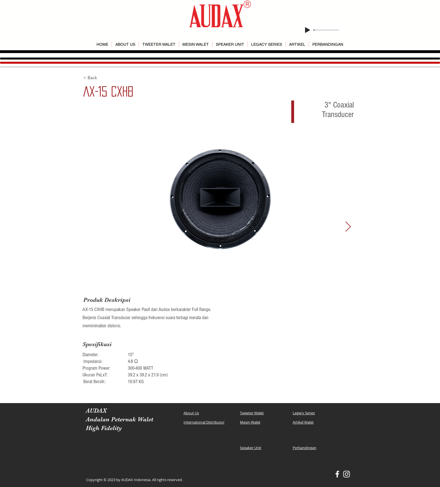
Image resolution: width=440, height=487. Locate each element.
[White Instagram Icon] (346, 474)
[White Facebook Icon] (337, 474)
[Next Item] (348, 226)
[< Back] (103, 78)
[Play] (307, 30)
